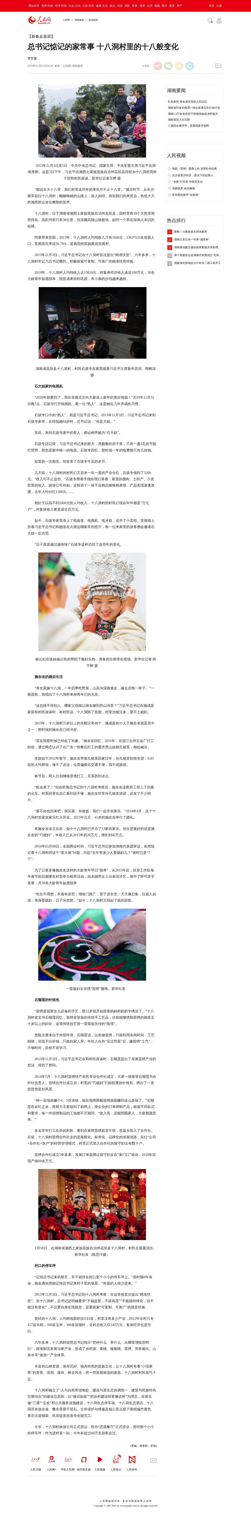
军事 (134, 5)
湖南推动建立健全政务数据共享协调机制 (199, 247)
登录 (211, 5)
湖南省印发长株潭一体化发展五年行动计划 (194, 107)
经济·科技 (61, 5)
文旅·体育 (88, 5)
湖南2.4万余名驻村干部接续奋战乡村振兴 (193, 113)
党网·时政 (47, 5)
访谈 (120, 5)
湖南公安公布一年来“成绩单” (191, 239)
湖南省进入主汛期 (179, 119)
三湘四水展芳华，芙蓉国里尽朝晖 (188, 125)
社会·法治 (74, 5)
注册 (219, 5)
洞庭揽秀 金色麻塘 (183, 188)
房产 (179, 5)
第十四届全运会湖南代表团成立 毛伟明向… (200, 255)
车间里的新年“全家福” (185, 194)
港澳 (142, 5)
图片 (164, 5)
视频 (157, 5)
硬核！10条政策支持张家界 (190, 231)
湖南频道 (79, 20)
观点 (112, 5)
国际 (127, 5)
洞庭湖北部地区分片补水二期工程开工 (197, 263)
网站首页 (33, 5)
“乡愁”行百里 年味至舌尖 (187, 181)
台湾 (149, 5)
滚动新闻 (93, 20)
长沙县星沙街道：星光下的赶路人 (192, 175)
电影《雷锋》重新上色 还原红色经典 (194, 168)
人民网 (66, 20)
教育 (172, 5)
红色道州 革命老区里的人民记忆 (187, 101)
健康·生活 (102, 5)
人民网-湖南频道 (73, 65)
